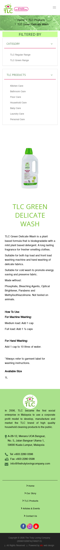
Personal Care (17, 119)
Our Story (30, 493)
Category (30, 43)
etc (41, 546)
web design (49, 546)
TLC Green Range (19, 60)
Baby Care (15, 108)
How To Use (12, 312)
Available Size (13, 371)
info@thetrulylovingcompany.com (30, 463)
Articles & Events (30, 508)
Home (20, 20)
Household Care (18, 103)
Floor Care (15, 97)
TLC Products (36, 20)
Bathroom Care (18, 91)
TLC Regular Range (20, 55)
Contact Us (30, 516)
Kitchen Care (16, 86)
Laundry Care (17, 114)
